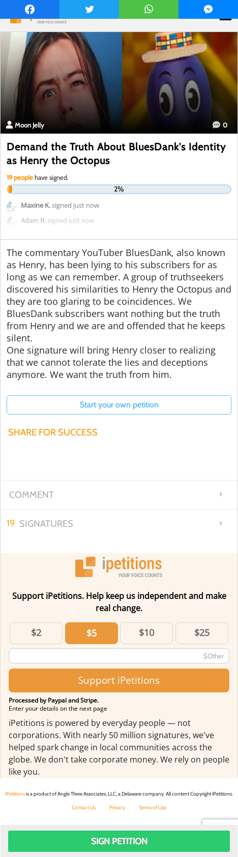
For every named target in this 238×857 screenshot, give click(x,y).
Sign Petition (119, 841)
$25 (202, 632)
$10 (146, 632)
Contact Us (84, 807)
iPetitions (15, 793)
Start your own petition (119, 404)
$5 (91, 633)
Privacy (117, 807)
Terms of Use (152, 807)
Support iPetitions (119, 680)
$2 (36, 632)
